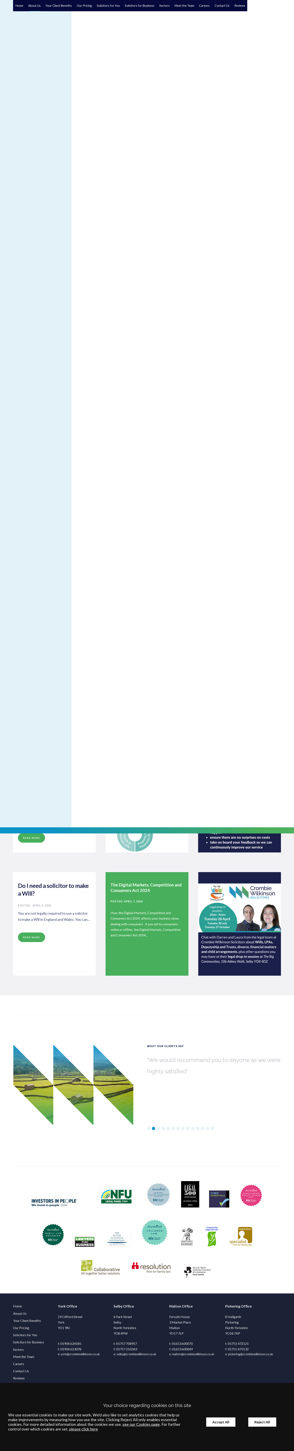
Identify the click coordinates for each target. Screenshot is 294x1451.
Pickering (232, 1309)
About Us (34, 5)
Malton (175, 1309)
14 (212, 1131)
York (62, 1309)
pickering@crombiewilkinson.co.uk (250, 1357)
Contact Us (222, 5)
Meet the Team (184, 5)
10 (192, 1131)
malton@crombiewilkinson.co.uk (193, 1357)
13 (207, 1131)
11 (197, 1131)
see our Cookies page (141, 1424)
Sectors (164, 5)
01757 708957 (126, 1346)
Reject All (262, 1422)
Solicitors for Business (139, 5)
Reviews (239, 5)
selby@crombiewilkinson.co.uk (136, 1357)
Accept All (220, 1422)
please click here (83, 1429)
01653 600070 (182, 1346)
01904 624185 (70, 1346)
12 (202, 1131)
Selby (118, 1309)
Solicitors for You (108, 5)
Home (19, 5)
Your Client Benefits (59, 5)
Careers (204, 5)
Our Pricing (84, 5)
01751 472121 (238, 1346)
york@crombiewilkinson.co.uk (80, 1357)
